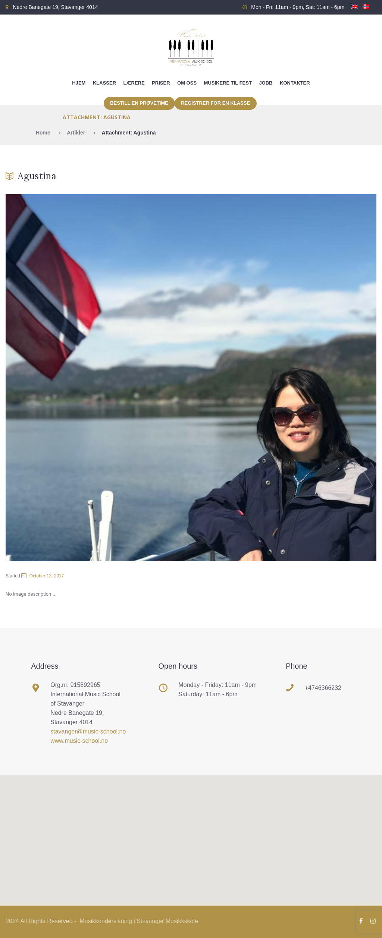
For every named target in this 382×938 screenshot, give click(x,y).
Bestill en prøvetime (139, 103)
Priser (161, 83)
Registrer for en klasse (215, 103)
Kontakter (295, 83)
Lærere (134, 83)
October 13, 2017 (46, 576)
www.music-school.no (79, 741)
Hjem (78, 83)
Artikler (76, 133)
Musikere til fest (228, 83)
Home (43, 133)
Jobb (265, 83)
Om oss (187, 83)
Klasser (104, 83)
